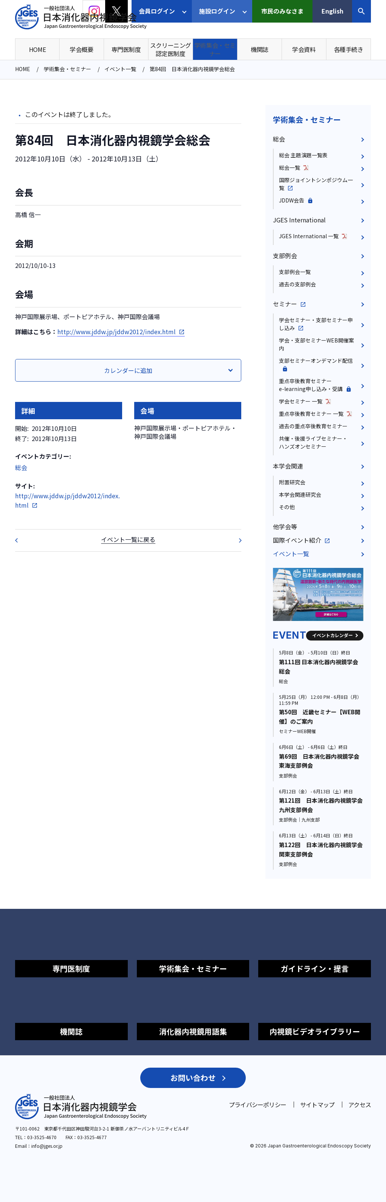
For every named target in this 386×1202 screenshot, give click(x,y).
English (332, 10)
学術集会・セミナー (307, 119)
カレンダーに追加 (128, 370)
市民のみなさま (282, 10)
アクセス (359, 1104)
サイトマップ (317, 1104)
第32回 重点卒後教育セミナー (21, 540)
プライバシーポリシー (257, 1104)
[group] (318, 594)
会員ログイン (157, 10)
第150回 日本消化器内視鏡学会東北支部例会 (235, 540)
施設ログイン (217, 10)
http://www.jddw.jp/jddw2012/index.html (116, 331)
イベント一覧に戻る (128, 539)
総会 (21, 467)
